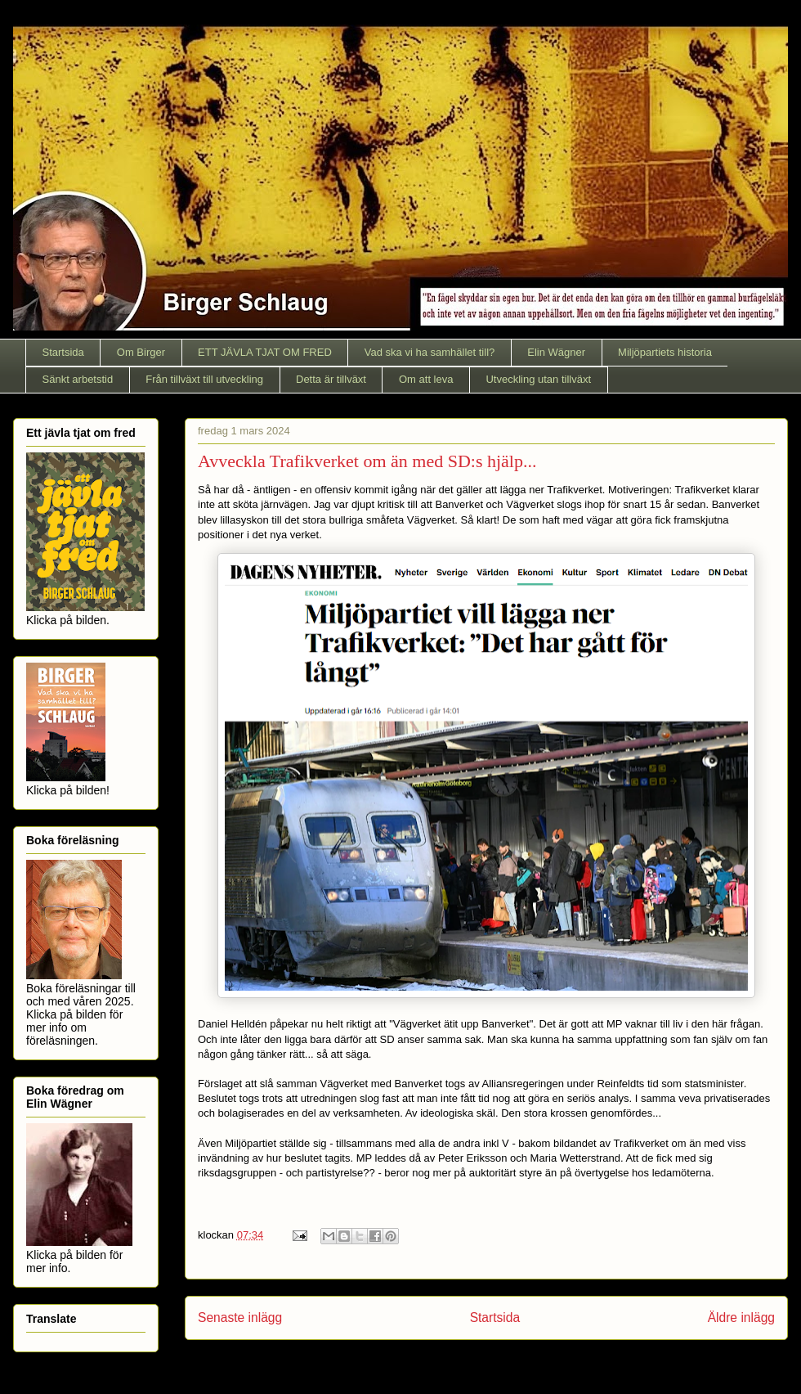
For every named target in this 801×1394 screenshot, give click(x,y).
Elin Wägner (556, 352)
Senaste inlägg (240, 1317)
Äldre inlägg (741, 1317)
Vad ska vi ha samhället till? (429, 352)
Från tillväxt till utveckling (204, 379)
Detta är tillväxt (331, 379)
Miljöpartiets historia (665, 352)
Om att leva (426, 379)
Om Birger (141, 352)
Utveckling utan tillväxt (538, 379)
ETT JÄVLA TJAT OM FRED (265, 352)
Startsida (63, 352)
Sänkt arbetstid (78, 379)
